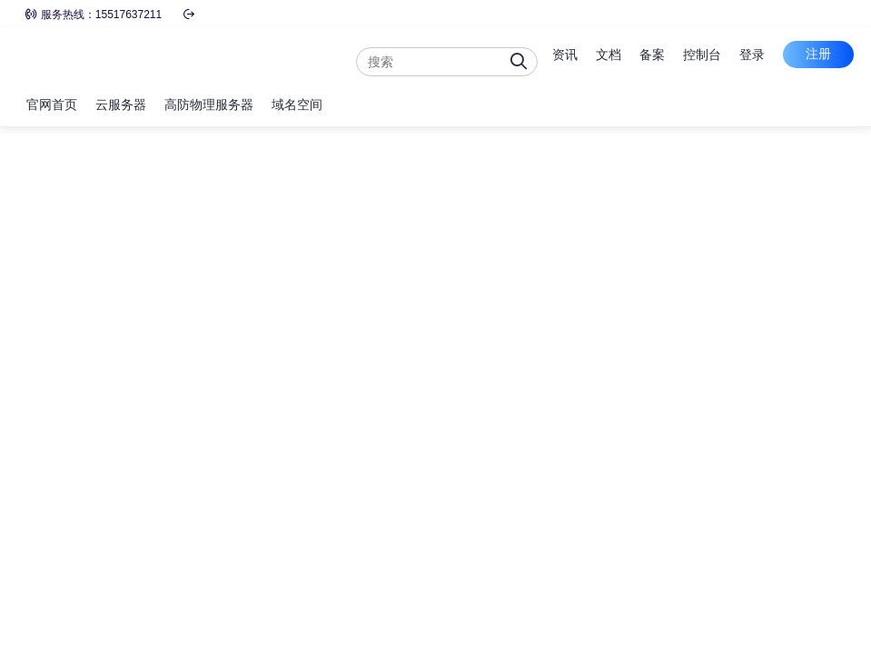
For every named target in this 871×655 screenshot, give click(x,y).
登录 (752, 54)
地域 (38, 203)
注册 (818, 53)
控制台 (702, 54)
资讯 (565, 54)
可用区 (43, 329)
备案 (652, 54)
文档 (608, 54)
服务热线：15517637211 (93, 14)
